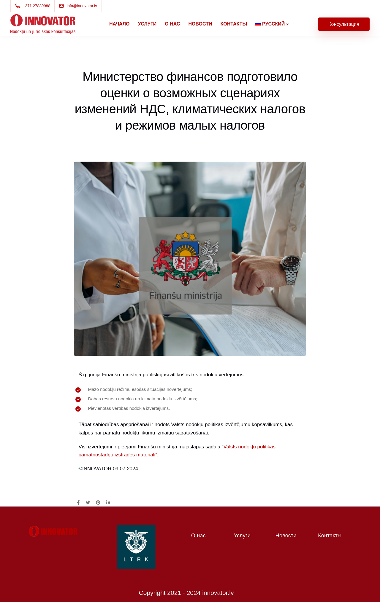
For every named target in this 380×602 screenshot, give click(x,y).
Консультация (343, 24)
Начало (119, 23)
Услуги (147, 23)
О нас (172, 23)
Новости (200, 23)
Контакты (233, 23)
